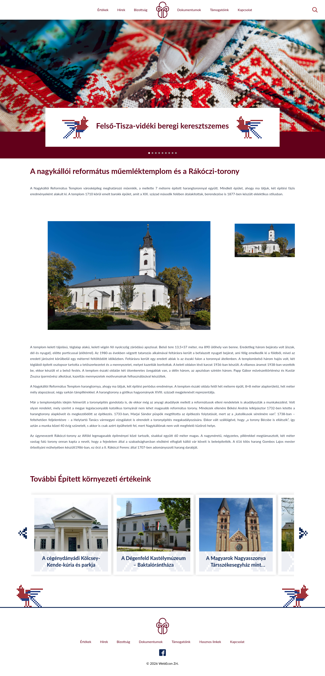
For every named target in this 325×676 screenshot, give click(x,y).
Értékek (103, 10)
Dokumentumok (189, 10)
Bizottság (140, 10)
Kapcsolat (245, 10)
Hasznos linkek (210, 642)
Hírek (121, 10)
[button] (149, 153)
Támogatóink (219, 10)
